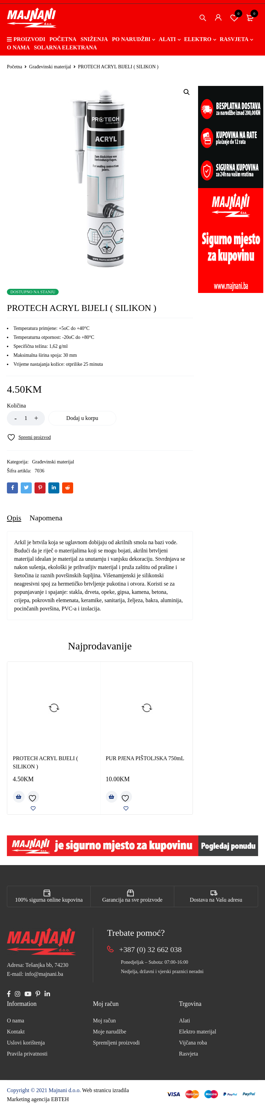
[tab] (14, 517)
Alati (184, 1020)
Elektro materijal (197, 1032)
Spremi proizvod (234, 18)
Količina (16, 406)
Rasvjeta (188, 1054)
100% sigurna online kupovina (49, 900)
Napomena (46, 517)
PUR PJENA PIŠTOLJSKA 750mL (145, 758)
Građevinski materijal (50, 66)
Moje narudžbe (109, 1032)
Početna (14, 66)
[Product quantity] (26, 418)
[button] (186, 92)
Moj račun (104, 1020)
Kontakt (16, 1032)
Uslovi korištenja (26, 1043)
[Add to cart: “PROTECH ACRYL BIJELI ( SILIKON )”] (18, 797)
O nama (15, 1020)
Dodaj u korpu (83, 418)
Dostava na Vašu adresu (216, 900)
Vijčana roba (193, 1043)
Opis (14, 517)
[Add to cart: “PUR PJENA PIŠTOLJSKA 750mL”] (111, 797)
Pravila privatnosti (27, 1054)
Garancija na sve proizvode (132, 900)
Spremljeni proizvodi (116, 1043)
